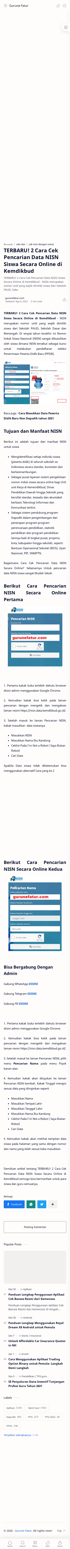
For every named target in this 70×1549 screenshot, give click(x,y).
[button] (58, 5)
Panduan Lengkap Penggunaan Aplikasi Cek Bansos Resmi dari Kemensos (36, 1297)
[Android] (27, 1317)
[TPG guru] (42, 1376)
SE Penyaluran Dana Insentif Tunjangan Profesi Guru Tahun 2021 (36, 1384)
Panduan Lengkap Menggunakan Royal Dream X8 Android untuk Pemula (36, 1325)
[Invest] (25, 1354)
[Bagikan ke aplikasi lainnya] (52, 1204)
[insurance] (35, 1335)
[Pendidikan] (29, 1376)
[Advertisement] (35, 50)
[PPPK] (12, 1426)
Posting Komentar (35, 1227)
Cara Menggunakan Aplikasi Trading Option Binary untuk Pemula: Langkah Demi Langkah (35, 1363)
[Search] (64, 5)
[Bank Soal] (37, 1408)
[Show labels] (22, 1435)
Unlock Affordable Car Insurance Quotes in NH (36, 1343)
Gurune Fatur (18, 6)
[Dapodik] (14, 1417)
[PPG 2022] (52, 1417)
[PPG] (33, 1417)
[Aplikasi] (27, 1289)
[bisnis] (26, 1335)
